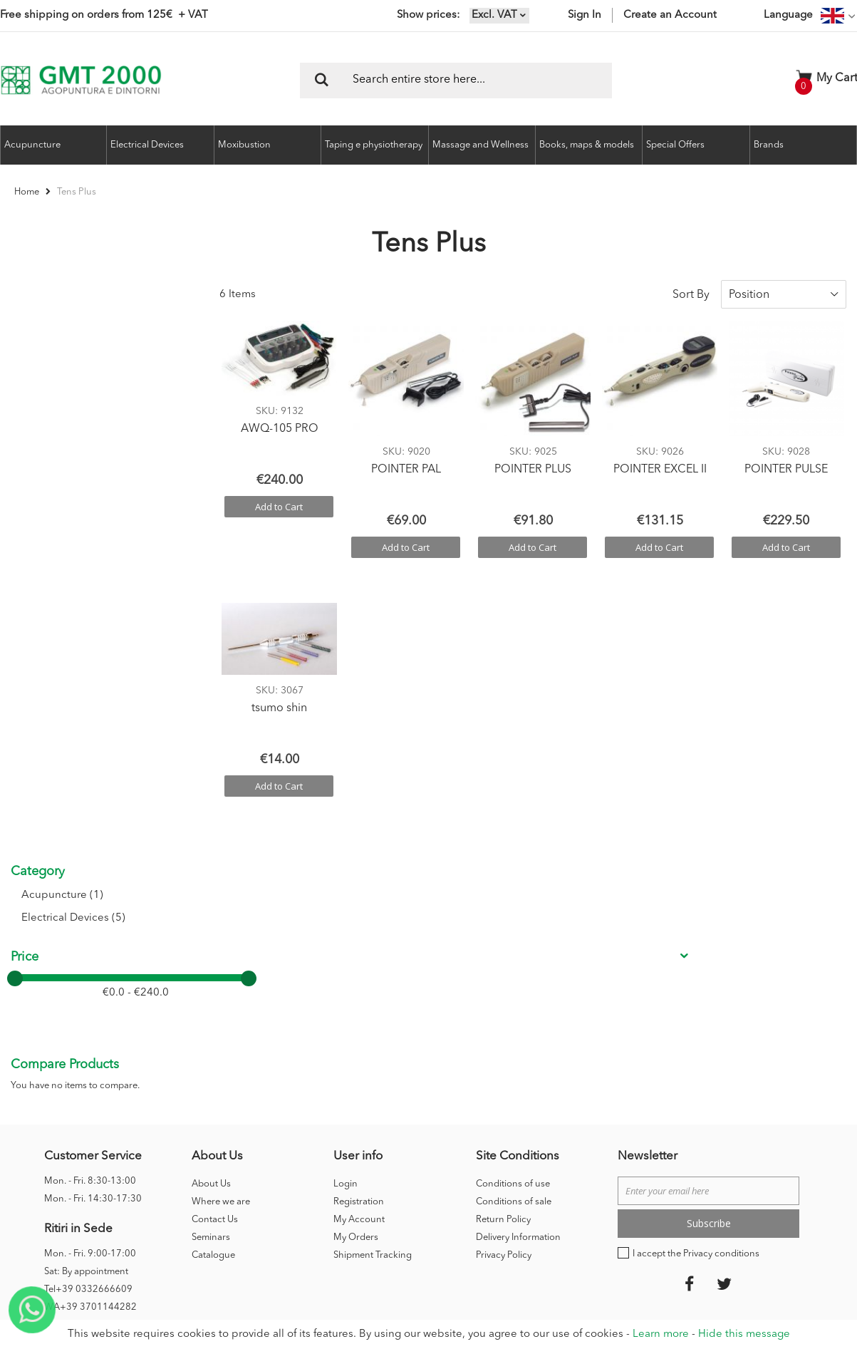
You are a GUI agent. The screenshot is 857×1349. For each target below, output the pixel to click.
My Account (359, 955)
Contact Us (215, 955)
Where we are (221, 937)
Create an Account (670, 15)
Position (749, 295)
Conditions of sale (513, 937)
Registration (358, 937)
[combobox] (456, 80)
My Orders (355, 973)
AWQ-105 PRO (279, 429)
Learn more (661, 1334)
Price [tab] (24, 380)
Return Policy (503, 955)
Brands (769, 145)
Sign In (584, 15)
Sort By (691, 295)
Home (27, 192)
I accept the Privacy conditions (696, 989)
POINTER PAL (406, 469)
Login (345, 919)
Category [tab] (38, 295)
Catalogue (213, 991)
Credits (641, 1144)
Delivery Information (518, 973)
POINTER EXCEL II (660, 469)
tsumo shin (279, 708)
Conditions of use (513, 919)
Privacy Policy (503, 991)
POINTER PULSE (786, 469)
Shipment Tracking (372, 991)
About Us (211, 919)
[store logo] (81, 80)
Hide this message (744, 1334)
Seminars (211, 973)
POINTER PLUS (532, 469)
